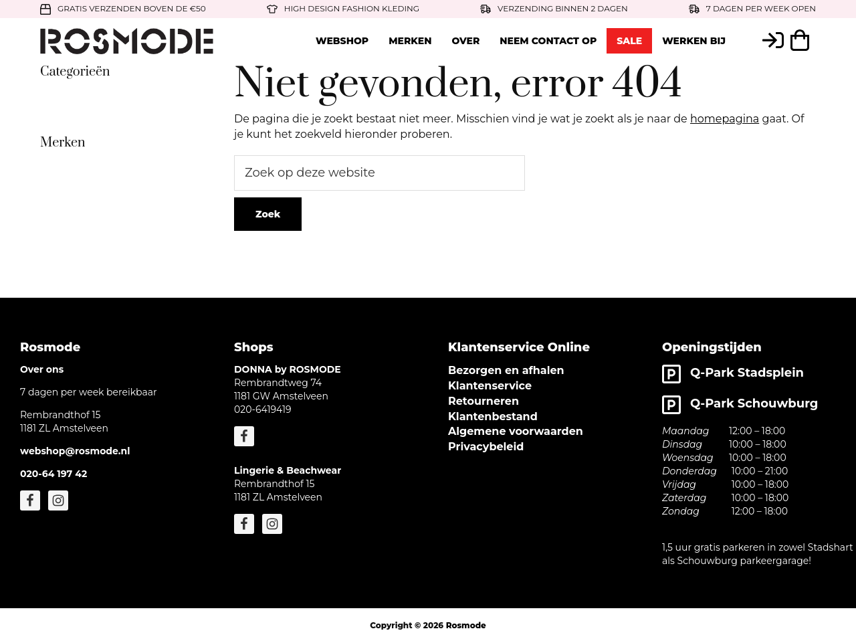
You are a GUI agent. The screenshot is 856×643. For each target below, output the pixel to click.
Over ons (42, 369)
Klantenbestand (493, 416)
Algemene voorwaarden (515, 431)
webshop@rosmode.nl (75, 451)
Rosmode (466, 625)
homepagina (724, 118)
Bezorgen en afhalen (506, 370)
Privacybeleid (486, 446)
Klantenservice (490, 385)
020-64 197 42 (53, 474)
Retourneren (483, 401)
